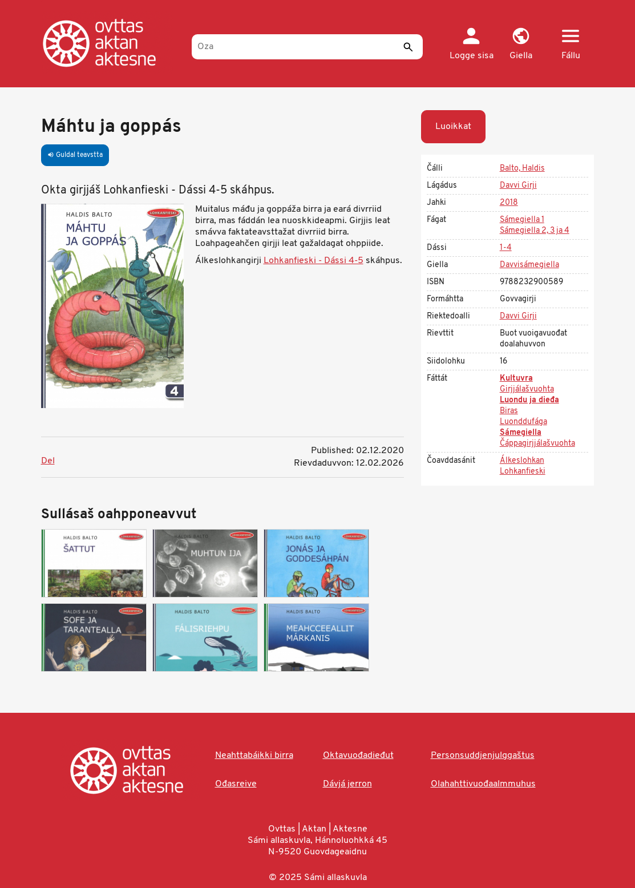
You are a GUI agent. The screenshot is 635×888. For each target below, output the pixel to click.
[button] (521, 44)
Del (48, 461)
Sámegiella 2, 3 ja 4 (534, 230)
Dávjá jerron (347, 784)
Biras (509, 411)
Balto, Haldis (522, 168)
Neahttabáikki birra (254, 755)
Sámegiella (520, 432)
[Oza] (307, 46)
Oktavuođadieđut (358, 755)
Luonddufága (523, 422)
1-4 (506, 248)
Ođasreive (236, 784)
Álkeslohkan (522, 460)
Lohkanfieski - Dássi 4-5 (313, 261)
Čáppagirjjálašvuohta (537, 443)
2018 (509, 202)
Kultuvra (516, 378)
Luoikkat (453, 126)
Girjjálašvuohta (527, 389)
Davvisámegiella (529, 265)
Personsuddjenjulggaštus (483, 755)
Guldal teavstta (75, 155)
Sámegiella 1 (522, 220)
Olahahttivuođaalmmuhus (483, 784)
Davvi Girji (518, 185)
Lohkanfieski (522, 471)
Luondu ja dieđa (529, 400)
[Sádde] (408, 46)
